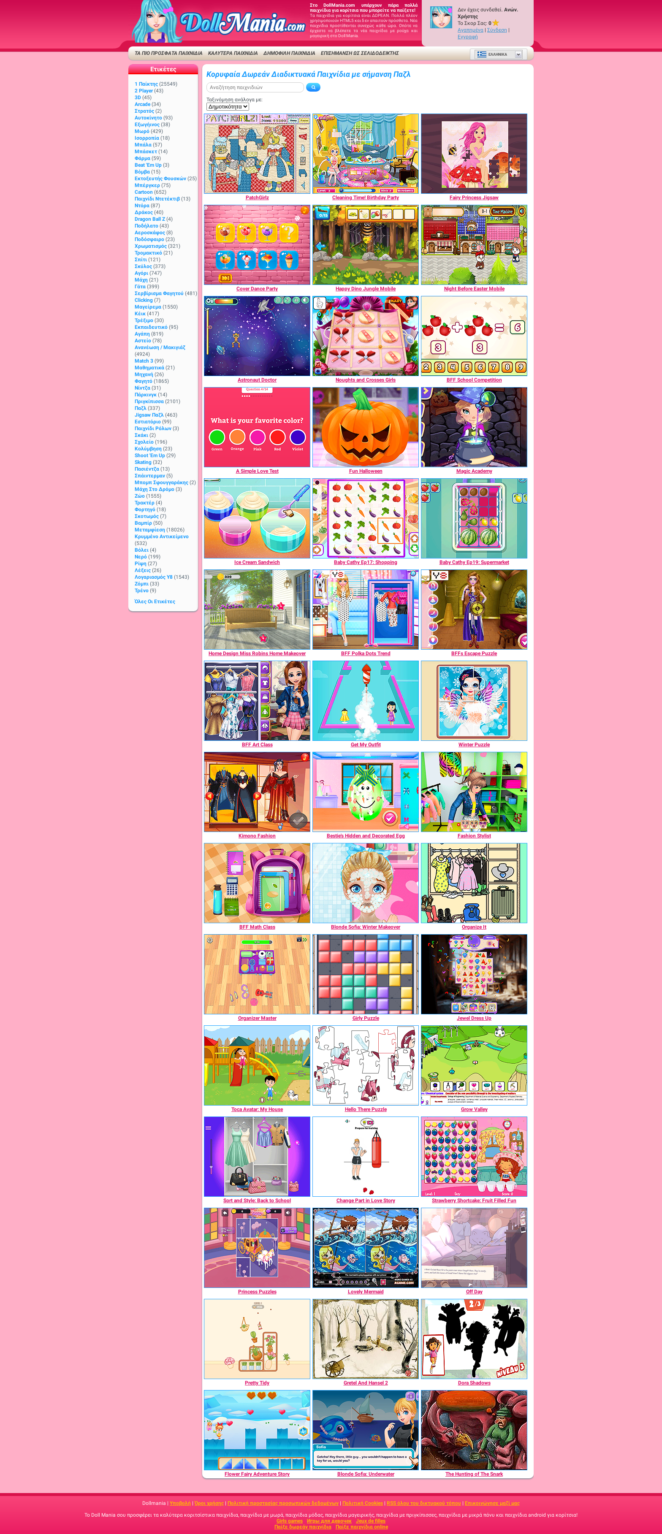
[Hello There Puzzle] (365, 1065)
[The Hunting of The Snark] (474, 1430)
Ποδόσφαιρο (149, 239)
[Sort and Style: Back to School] (257, 1157)
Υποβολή (180, 1503)
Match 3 (144, 361)
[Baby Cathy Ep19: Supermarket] (474, 518)
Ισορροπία (147, 138)
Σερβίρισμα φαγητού (159, 293)
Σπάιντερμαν (150, 476)
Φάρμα (142, 158)
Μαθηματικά (149, 368)
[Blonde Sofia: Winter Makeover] (365, 883)
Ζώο (140, 496)
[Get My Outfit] (365, 701)
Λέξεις (143, 570)
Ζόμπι (142, 584)
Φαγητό (143, 381)
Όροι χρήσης (209, 1503)
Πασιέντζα (147, 469)
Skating (143, 462)
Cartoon (144, 192)
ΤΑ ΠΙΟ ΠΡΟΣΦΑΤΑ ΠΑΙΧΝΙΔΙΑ (169, 53)
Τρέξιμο (144, 320)
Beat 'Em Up (148, 165)
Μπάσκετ (146, 151)
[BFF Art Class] (257, 701)
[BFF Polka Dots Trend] (365, 609)
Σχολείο (144, 442)
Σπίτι (141, 260)
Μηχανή (144, 374)
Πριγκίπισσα (149, 401)
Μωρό (142, 131)
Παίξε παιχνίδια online (362, 1527)
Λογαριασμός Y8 (154, 577)
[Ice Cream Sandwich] (257, 518)
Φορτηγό (145, 509)
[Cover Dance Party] (257, 245)
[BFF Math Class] (257, 883)
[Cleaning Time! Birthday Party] (365, 154)
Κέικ (140, 314)
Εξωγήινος (147, 124)
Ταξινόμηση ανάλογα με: (234, 100)
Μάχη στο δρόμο (154, 489)
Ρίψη (141, 563)
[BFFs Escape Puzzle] (474, 609)
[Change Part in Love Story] (365, 1157)
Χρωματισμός (151, 246)
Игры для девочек (329, 1521)
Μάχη (141, 280)
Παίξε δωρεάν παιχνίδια (302, 1527)
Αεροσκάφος (150, 233)
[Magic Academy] (474, 427)
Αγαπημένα (470, 30)
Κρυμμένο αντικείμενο (162, 536)
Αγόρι (141, 273)
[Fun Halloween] (365, 427)
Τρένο (142, 591)
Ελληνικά (492, 54)
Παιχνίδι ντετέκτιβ (157, 199)
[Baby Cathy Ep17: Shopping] (365, 518)
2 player (144, 91)
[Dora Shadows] (474, 1339)
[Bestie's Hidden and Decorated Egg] (365, 792)
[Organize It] (474, 883)
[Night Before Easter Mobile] (474, 245)
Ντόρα (142, 206)
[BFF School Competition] (474, 336)
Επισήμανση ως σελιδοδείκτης (360, 53)
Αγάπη (142, 334)
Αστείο (143, 341)
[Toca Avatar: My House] (257, 1065)
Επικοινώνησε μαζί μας (492, 1503)
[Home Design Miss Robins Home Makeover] (257, 609)
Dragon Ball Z (150, 219)
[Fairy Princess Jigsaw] (474, 154)
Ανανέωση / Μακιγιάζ (160, 347)
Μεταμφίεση (150, 530)
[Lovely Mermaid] (365, 1248)
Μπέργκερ (147, 185)
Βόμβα (142, 172)
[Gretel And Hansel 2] (365, 1339)
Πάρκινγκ (146, 395)
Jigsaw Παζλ (149, 415)
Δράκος (144, 212)
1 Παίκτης (146, 84)
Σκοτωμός (147, 516)
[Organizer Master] (257, 974)
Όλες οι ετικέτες (155, 601)
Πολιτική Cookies (362, 1503)
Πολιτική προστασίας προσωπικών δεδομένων (283, 1503)
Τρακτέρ (145, 503)
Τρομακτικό (148, 253)
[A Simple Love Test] (257, 427)
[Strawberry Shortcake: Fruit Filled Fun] (474, 1157)
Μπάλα (143, 145)
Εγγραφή (468, 37)
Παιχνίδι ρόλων (153, 428)
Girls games (290, 1521)
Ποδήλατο (146, 226)
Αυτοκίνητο (148, 118)
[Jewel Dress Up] (474, 974)
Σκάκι (141, 435)
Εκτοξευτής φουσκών (160, 179)
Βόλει (142, 550)
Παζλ (141, 408)
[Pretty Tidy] (257, 1339)
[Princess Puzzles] (257, 1248)
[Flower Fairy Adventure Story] (257, 1430)
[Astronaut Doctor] (257, 336)
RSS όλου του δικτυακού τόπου (424, 1503)
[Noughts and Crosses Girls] (365, 336)
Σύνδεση (497, 30)
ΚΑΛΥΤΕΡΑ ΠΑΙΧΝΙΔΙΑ (233, 53)
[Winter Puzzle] (474, 701)
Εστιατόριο (148, 422)
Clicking (144, 300)
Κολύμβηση (148, 449)
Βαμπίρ (143, 523)
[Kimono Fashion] (257, 792)
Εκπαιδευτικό (151, 327)
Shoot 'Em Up (150, 455)
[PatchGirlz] (257, 154)
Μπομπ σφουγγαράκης (161, 482)
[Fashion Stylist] (474, 792)
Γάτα (140, 287)
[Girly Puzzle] (365, 974)
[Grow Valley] (474, 1065)
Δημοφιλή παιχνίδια (289, 53)
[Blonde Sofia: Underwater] (365, 1430)
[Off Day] (474, 1248)
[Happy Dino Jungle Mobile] (365, 245)
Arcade (142, 104)
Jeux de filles (370, 1521)
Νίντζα (142, 388)
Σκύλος (143, 266)
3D (138, 97)
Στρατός (144, 111)
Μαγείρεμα (148, 307)
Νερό (141, 557)
